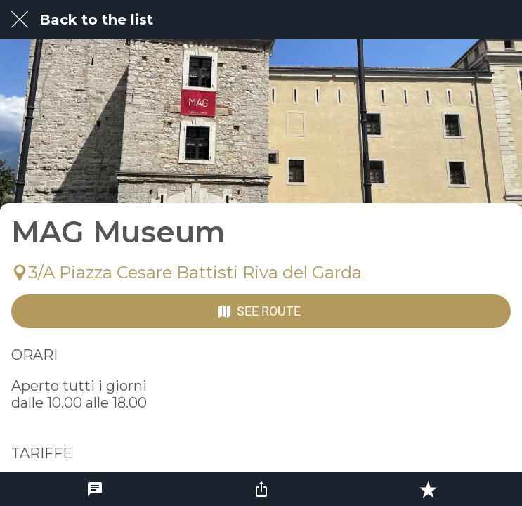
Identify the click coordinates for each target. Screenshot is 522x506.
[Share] (261, 489)
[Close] (19, 19)
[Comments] (95, 489)
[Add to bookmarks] (428, 489)
